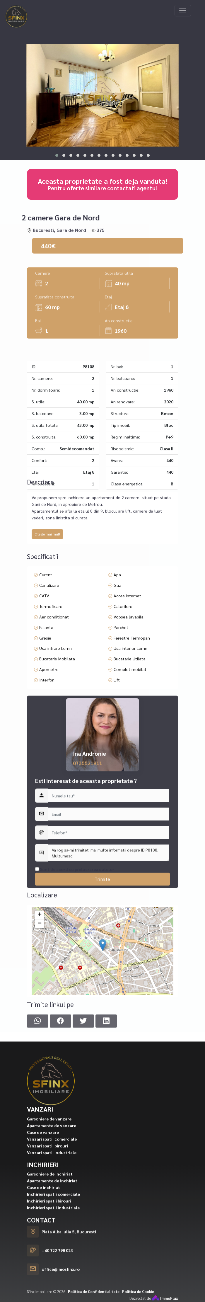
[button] (56, 155)
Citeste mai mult (47, 594)
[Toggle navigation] (183, 10)
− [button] (40, 1021)
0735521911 (87, 939)
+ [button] (40, 1012)
